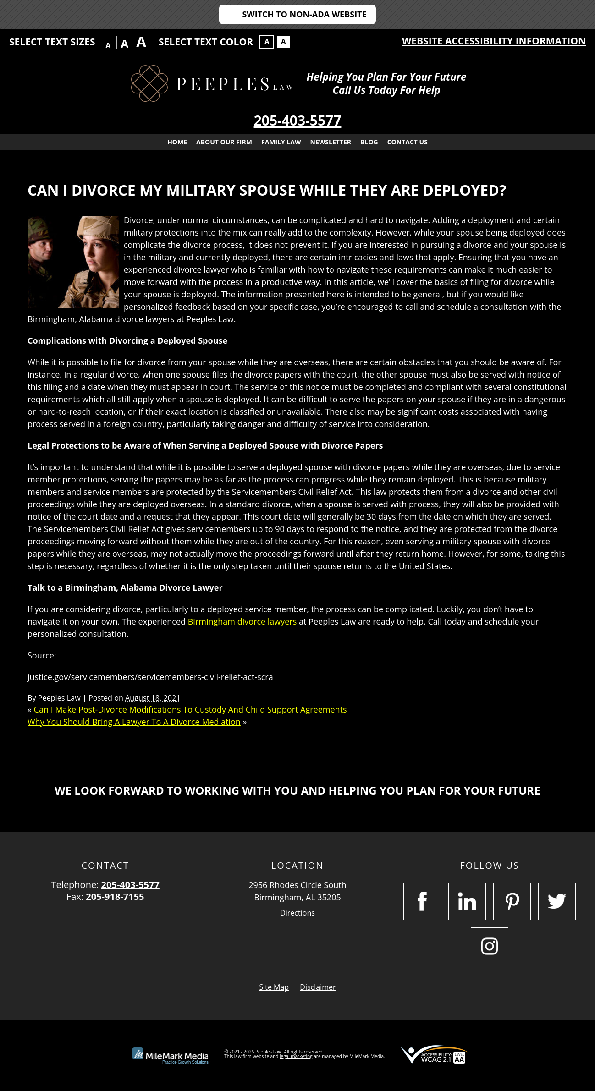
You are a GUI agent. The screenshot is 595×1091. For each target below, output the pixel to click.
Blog (369, 141)
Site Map (274, 987)
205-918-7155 (115, 896)
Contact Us (407, 141)
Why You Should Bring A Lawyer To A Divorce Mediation (134, 721)
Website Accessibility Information (494, 40)
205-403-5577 (298, 120)
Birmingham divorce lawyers (242, 621)
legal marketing (296, 1056)
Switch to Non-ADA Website (304, 14)
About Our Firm (224, 141)
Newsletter (331, 141)
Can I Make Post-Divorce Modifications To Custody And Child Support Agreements (190, 709)
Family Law (281, 141)
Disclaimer (318, 987)
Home (177, 141)
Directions (297, 913)
